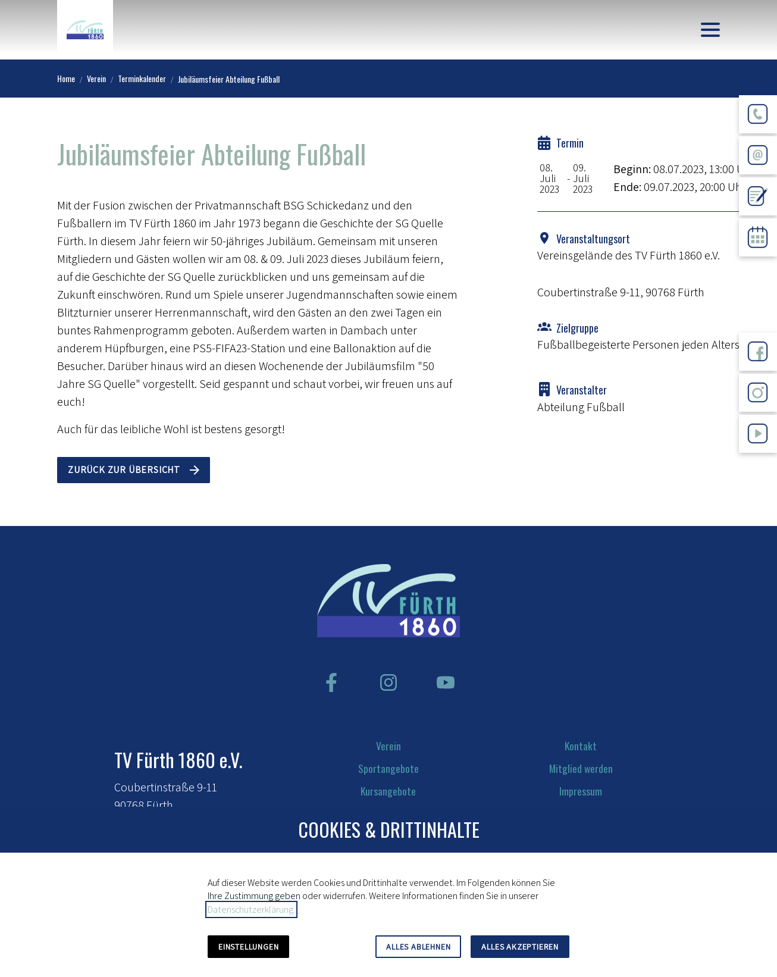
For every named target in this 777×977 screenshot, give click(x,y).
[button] (710, 30)
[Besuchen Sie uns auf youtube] (445, 682)
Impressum (580, 790)
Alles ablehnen (418, 946)
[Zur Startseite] (85, 30)
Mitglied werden (581, 768)
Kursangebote (388, 790)
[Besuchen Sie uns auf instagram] (388, 682)
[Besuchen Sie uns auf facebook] (331, 682)
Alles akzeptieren (520, 946)
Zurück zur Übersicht (124, 470)
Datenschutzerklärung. (251, 909)
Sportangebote (388, 768)
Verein (388, 745)
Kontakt (581, 745)
